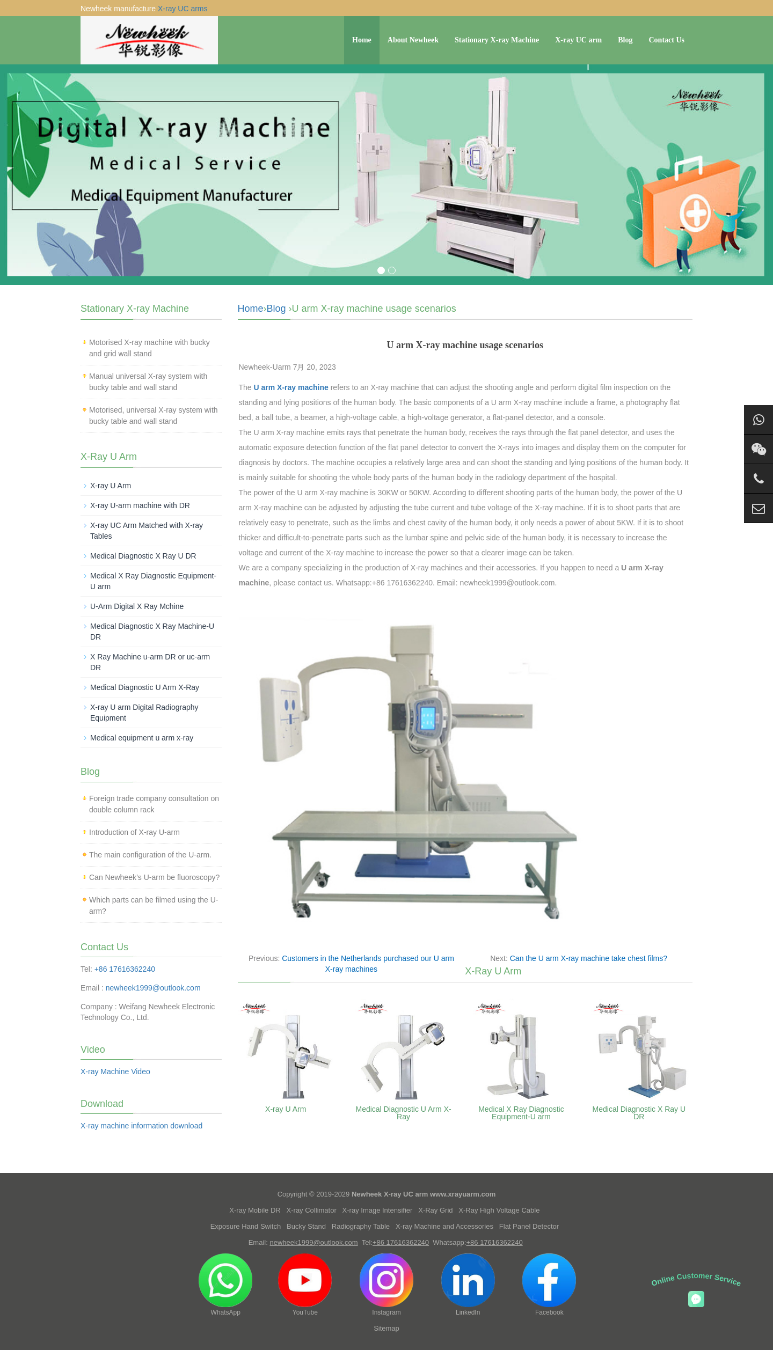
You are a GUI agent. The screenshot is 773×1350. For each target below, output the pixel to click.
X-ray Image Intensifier (377, 1210)
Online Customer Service (696, 1279)
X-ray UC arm (578, 40)
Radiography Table (361, 1226)
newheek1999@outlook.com (153, 988)
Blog (625, 40)
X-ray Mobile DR (254, 1210)
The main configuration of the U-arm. (150, 854)
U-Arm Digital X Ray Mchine (137, 606)
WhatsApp (225, 1284)
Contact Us (667, 40)
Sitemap (386, 1328)
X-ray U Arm (285, 1109)
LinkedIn (468, 1284)
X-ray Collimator (312, 1210)
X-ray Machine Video (115, 1071)
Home (361, 40)
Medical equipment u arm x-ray (141, 737)
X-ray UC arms (183, 8)
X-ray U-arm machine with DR (140, 505)
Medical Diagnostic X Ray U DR (639, 1113)
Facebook (549, 1284)
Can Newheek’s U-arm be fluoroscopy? (154, 877)
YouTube (305, 1284)
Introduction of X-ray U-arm (134, 832)
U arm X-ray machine (291, 387)
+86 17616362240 (124, 969)
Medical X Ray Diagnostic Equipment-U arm (521, 1113)
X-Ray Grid (435, 1210)
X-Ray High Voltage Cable (498, 1210)
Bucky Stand (306, 1226)
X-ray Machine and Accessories (444, 1226)
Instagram (386, 1284)
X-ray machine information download (141, 1125)
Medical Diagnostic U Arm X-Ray (403, 1113)
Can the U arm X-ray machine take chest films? (588, 958)
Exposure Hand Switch (245, 1226)
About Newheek (413, 40)
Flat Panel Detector (529, 1226)
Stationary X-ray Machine (497, 40)
